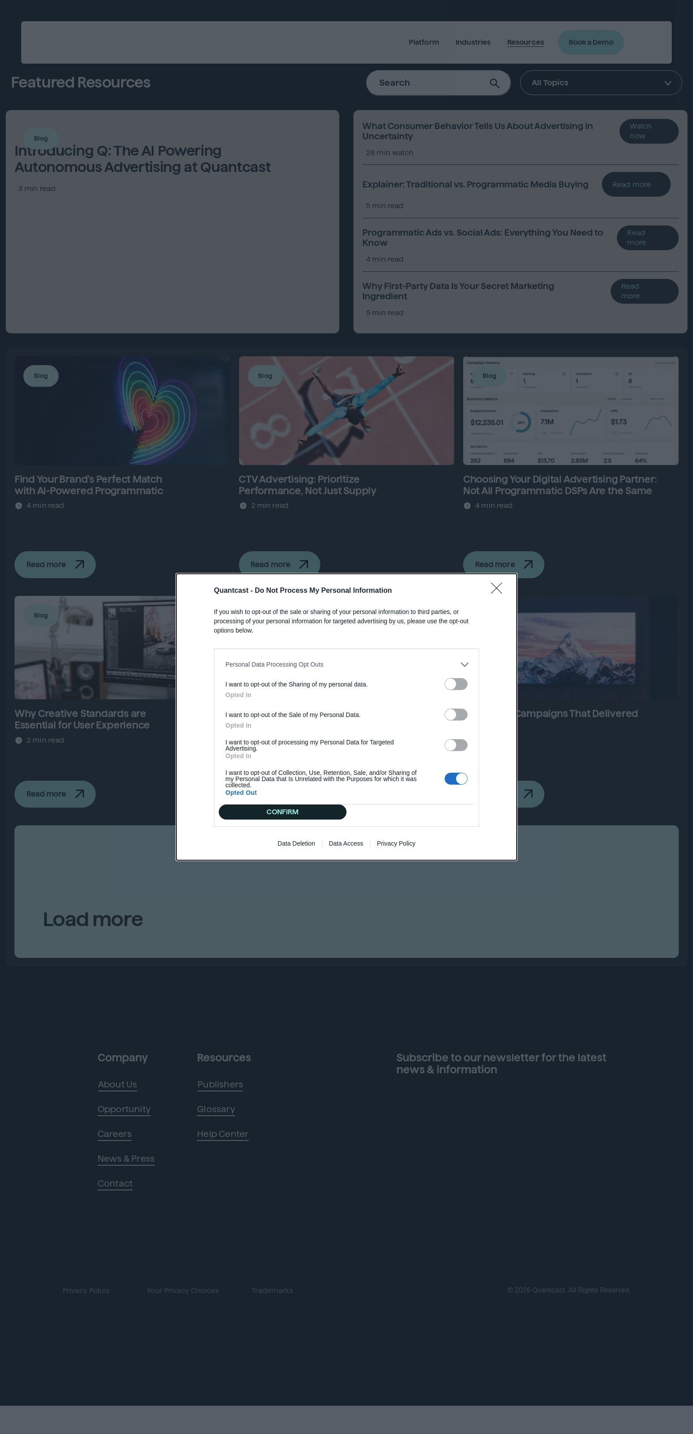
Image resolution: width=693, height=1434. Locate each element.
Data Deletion (296, 785)
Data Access (346, 785)
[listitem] (346, 722)
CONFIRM (286, 747)
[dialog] (346, 717)
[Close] (499, 649)
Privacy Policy (396, 785)
